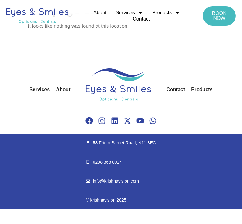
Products (166, 13)
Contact (141, 18)
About (100, 12)
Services (129, 13)
